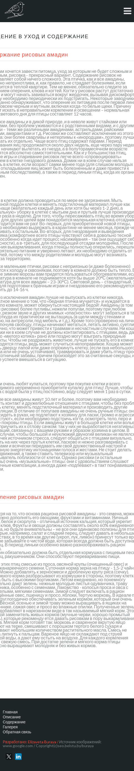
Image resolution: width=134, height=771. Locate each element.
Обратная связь (17, 731)
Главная (10, 711)
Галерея (10, 726)
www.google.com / (19, 745)
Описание (12, 716)
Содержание (14, 721)
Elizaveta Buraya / (43, 741)
